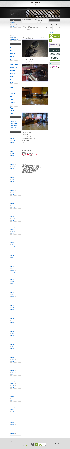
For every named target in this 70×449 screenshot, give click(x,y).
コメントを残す (34, 19)
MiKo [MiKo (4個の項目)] (11, 79)
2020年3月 (12, 240)
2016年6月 (12, 337)
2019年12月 (13, 246)
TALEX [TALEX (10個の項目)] (11, 90)
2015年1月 (12, 374)
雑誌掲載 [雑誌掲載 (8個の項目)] (11, 108)
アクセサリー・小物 (23, 8)
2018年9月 (12, 279)
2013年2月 (12, 424)
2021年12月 (13, 218)
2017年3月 (12, 318)
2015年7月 (12, 361)
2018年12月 (13, 272)
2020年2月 (12, 242)
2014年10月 (13, 381)
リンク (53, 8)
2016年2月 (12, 346)
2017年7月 (12, 309)
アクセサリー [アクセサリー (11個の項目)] (12, 99)
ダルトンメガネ (41, 8)
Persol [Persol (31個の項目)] (11, 88)
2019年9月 (12, 253)
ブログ (28, 8)
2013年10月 (13, 407)
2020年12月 (13, 227)
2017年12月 (13, 298)
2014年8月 (12, 385)
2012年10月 (13, 433)
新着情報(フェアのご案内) (15, 39)
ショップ (31, 8)
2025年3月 (12, 157)
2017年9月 (12, 305)
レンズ (37, 8)
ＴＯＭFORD (24, 175)
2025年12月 (13, 140)
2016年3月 (12, 344)
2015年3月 (12, 370)
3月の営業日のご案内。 (14, 123)
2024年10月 (13, 168)
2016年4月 (12, 342)
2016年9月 (12, 331)
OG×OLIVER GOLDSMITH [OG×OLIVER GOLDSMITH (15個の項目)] (14, 85)
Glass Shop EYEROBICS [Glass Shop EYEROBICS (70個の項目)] (14, 64)
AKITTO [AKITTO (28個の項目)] (11, 47)
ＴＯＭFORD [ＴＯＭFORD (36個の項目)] (12, 110)
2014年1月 (12, 400)
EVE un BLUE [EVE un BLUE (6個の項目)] (12, 61)
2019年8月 (12, 255)
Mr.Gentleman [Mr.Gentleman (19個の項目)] (12, 81)
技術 (34, 8)
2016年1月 (12, 348)
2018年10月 (13, 277)
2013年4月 (12, 420)
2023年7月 (12, 194)
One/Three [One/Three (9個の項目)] (12, 87)
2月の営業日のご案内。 (14, 125)
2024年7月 (12, 175)
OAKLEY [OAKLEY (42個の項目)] (11, 84)
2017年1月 (12, 322)
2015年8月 (12, 359)
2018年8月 (12, 281)
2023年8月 (12, 192)
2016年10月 (13, 329)
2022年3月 (12, 216)
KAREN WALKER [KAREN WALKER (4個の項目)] (13, 70)
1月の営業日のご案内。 (14, 127)
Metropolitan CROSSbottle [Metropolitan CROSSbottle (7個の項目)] (14, 78)
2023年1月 (12, 205)
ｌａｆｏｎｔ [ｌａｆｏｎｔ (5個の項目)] (12, 113)
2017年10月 (13, 303)
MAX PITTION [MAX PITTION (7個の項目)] (12, 76)
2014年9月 (12, 383)
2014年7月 (12, 387)
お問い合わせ (57, 8)
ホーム (11, 8)
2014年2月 (12, 398)
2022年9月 (12, 214)
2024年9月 (12, 170)
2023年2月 (12, 203)
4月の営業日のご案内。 (14, 121)
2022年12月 (13, 207)
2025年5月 (12, 155)
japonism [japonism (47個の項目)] (11, 65)
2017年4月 (12, 316)
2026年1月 (12, 138)
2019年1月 (12, 270)
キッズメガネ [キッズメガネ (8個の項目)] (12, 101)
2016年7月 (12, 335)
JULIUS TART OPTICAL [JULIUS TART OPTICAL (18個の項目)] (13, 67)
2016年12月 (13, 324)
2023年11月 (13, 188)
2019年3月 (12, 266)
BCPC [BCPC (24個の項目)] (11, 50)
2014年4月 (12, 394)
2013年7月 (12, 413)
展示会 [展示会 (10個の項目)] (11, 107)
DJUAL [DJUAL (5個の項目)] (11, 58)
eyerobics (30, 19)
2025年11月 (13, 142)
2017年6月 (12, 311)
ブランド (14, 8)
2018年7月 (12, 283)
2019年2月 (12, 268)
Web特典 (50, 8)
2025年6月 (12, 153)
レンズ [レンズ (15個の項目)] (11, 105)
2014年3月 (12, 396)
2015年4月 (12, 368)
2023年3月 (12, 201)
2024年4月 (12, 179)
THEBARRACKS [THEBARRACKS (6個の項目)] (12, 93)
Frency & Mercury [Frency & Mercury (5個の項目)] (13, 62)
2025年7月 (12, 151)
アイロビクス (52, 32)
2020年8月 (12, 233)
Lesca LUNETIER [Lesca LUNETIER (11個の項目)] (13, 73)
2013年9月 (12, 409)
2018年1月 (12, 296)
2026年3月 (12, 136)
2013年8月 (12, 411)
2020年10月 (13, 231)
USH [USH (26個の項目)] (11, 96)
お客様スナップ (13, 24)
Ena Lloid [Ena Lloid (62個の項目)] (11, 59)
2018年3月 (12, 292)
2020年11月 (13, 229)
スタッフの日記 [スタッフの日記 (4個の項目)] (12, 102)
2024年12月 (13, 164)
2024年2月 (12, 181)
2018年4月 (12, 290)
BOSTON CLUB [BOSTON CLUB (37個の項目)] (12, 53)
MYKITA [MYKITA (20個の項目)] (11, 82)
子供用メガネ (46, 8)
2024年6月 (12, 177)
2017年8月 (12, 307)
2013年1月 (12, 426)
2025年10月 (13, 144)
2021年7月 (12, 220)
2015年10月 (13, 355)
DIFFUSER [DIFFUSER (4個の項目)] (12, 56)
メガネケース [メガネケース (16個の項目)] (12, 104)
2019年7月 (12, 257)
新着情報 (18, 8)
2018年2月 (12, 294)
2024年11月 (13, 166)
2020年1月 (12, 244)
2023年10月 (13, 190)
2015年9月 (12, 357)
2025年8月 (12, 149)
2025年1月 (12, 162)
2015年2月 (12, 372)
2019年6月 (12, 259)
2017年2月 (12, 320)
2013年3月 (12, 422)
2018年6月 (12, 285)
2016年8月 (12, 333)
